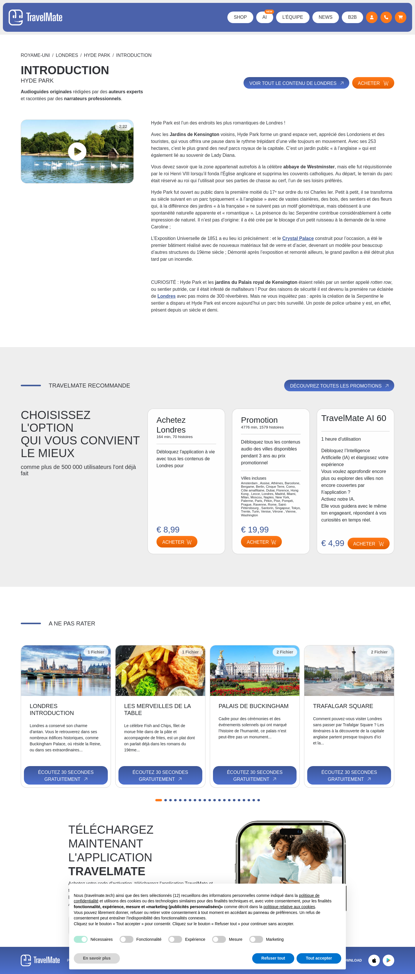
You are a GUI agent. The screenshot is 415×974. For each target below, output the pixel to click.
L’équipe (292, 17)
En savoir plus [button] (97, 958)
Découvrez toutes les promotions (340, 386)
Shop (240, 17)
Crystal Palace (298, 238)
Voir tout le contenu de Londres (296, 83)
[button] (158, 800)
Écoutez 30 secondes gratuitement (66, 776)
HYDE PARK (97, 55)
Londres (67, 55)
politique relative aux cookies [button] (289, 906)
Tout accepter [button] (319, 958)
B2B (352, 17)
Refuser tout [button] (273, 958)
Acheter (373, 83)
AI (268, 16)
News (326, 17)
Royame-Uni (35, 55)
